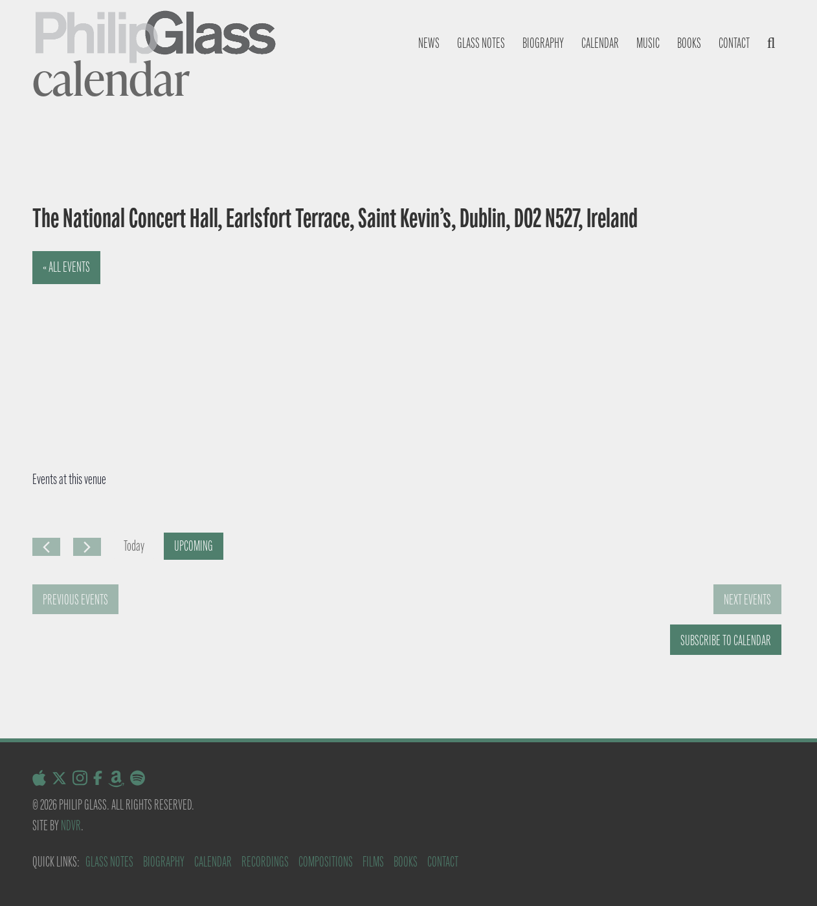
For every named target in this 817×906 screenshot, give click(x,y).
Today (134, 546)
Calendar (600, 43)
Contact (734, 43)
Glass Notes (109, 862)
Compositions (325, 862)
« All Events (66, 267)
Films (373, 862)
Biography (543, 43)
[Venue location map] (203, 348)
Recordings (265, 862)
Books (689, 43)
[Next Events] (87, 547)
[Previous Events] (46, 547)
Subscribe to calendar (725, 640)
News (429, 43)
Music (648, 43)
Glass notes (481, 43)
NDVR (71, 825)
